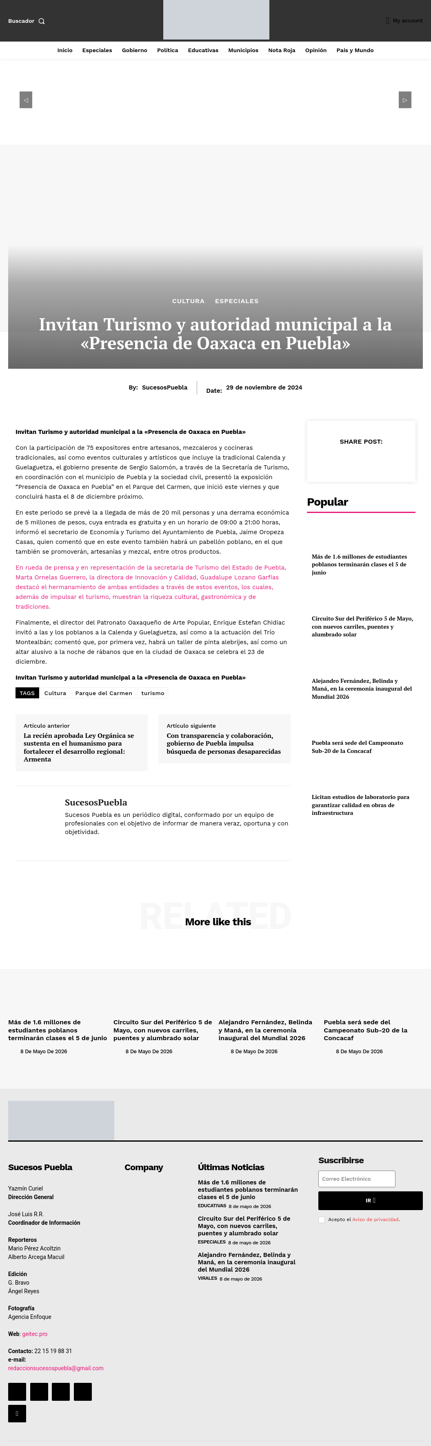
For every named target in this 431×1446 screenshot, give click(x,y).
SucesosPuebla (164, 387)
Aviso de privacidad (375, 1214)
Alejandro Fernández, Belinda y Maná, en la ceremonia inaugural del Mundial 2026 (363, 660)
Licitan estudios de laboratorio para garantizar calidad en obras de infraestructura (353, 765)
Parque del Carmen (104, 693)
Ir (370, 1196)
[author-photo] (13, 1048)
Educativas (212, 1201)
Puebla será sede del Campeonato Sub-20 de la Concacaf (363, 711)
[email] (356, 1176)
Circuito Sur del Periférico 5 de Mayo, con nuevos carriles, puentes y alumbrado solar (362, 609)
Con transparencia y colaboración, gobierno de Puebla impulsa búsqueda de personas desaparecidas (224, 743)
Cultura (188, 301)
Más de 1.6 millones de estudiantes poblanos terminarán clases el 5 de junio (359, 558)
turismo (152, 693)
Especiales (237, 301)
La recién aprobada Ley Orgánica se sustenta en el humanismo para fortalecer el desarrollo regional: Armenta (79, 747)
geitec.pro (34, 1331)
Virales (207, 1271)
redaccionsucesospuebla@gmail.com (56, 1365)
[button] (28, 20)
